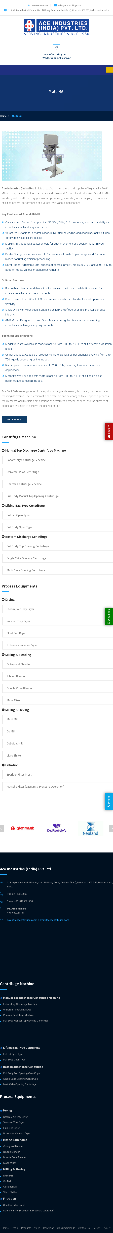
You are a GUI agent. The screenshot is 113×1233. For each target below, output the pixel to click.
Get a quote (14, 419)
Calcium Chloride (66, 1228)
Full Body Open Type (19, 527)
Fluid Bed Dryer (16, 633)
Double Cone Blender (20, 688)
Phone (108, 801)
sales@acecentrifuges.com (70, 5)
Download (48, 1228)
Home (3, 116)
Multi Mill (12, 719)
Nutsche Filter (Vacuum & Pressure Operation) (35, 786)
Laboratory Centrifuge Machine (26, 460)
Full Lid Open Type (18, 515)
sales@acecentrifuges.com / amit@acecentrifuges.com (38, 920)
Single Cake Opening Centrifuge (26, 558)
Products (26, 1228)
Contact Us (84, 1228)
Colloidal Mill (15, 743)
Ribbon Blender (16, 676)
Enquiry (108, 431)
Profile (15, 1228)
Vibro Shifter (14, 755)
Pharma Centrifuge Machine (24, 484)
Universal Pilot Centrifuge (23, 472)
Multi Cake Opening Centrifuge (26, 570)
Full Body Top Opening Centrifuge (28, 546)
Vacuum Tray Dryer (18, 621)
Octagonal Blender (18, 664)
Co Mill (11, 731)
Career (96, 1228)
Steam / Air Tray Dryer (20, 609)
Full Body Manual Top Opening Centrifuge (33, 496)
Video (37, 1228)
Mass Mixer (14, 700)
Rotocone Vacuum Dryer (22, 645)
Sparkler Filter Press (19, 774)
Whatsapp (108, 616)
